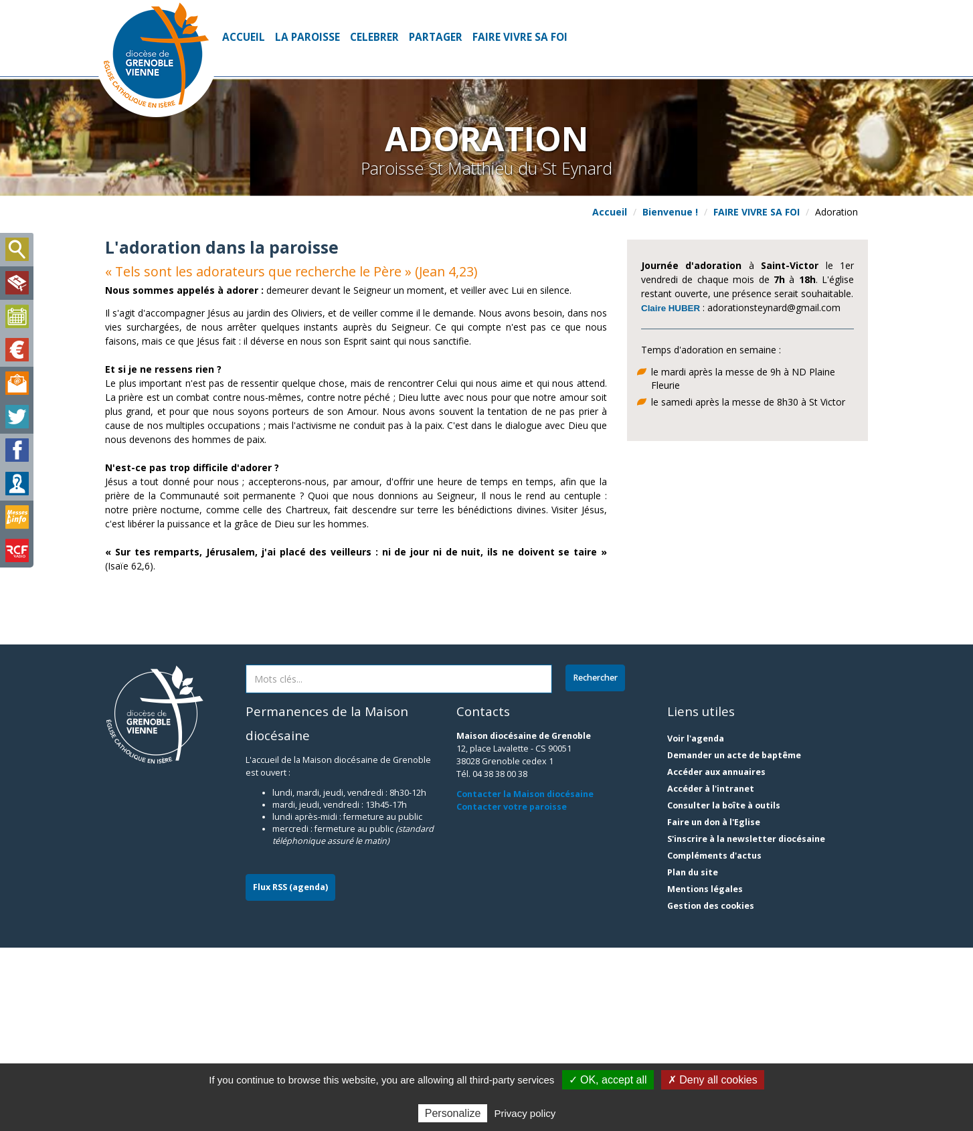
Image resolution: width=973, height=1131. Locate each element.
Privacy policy (525, 1113)
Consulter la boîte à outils (723, 988)
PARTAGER (435, 37)
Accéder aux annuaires (716, 955)
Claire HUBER (670, 308)
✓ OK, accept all (608, 1079)
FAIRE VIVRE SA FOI (519, 37)
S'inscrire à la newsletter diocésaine (746, 1022)
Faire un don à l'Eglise (713, 1005)
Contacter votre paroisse (511, 990)
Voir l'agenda (695, 922)
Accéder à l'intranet (710, 972)
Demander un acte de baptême (734, 938)
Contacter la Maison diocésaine (525, 977)
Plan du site (692, 1055)
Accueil (243, 37)
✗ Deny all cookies (713, 1079)
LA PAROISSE (307, 37)
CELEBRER (374, 37)
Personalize (453, 1113)
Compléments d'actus (714, 1039)
